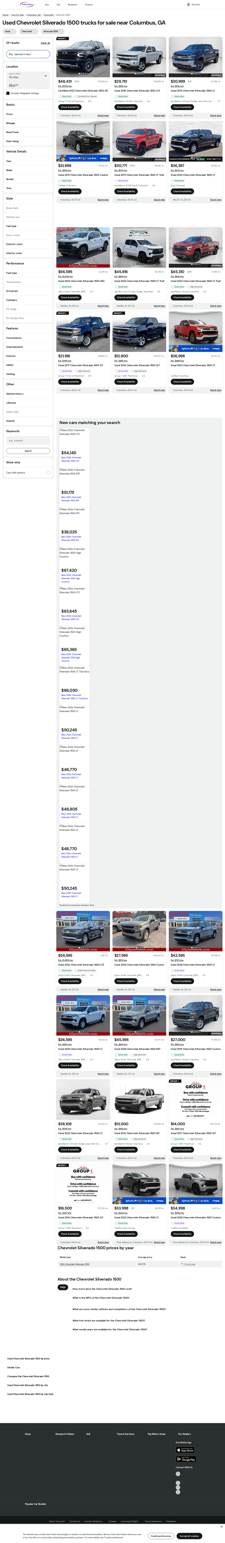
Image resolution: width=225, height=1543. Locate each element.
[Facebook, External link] (178, 1478)
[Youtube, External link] (178, 1483)
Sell (58, 4)
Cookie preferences (161, 1536)
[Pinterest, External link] (178, 1492)
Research (72, 4)
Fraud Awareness (153, 1521)
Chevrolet (48, 14)
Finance (89, 4)
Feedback (171, 1521)
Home (6, 14)
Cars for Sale (17, 14)
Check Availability (70, 107)
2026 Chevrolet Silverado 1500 (74, 1264)
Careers (112, 1521)
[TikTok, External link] (178, 1474)
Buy (47, 4)
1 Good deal (188, 1264)
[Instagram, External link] (178, 1487)
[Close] (221, 1526)
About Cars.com (57, 1521)
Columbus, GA (34, 14)
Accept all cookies (189, 1536)
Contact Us (74, 1521)
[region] (112, 1533)
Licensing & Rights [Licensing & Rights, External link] (131, 1521)
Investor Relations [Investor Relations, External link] (94, 1521)
